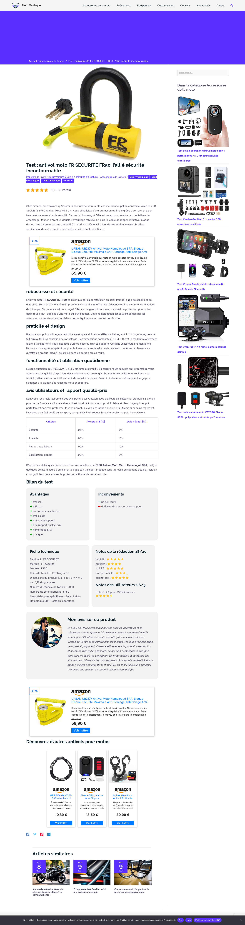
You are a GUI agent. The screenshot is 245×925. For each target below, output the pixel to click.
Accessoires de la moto (105, 5)
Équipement (150, 5)
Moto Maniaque (31, 5)
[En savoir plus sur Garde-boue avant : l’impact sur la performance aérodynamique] (132, 872)
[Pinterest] (41, 834)
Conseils (188, 5)
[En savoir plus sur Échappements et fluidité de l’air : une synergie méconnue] (91, 872)
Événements (131, 5)
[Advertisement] (122, 36)
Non (189, 920)
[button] (231, 5)
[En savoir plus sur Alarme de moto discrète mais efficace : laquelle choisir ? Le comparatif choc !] (51, 872)
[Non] (241, 920)
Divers (221, 5)
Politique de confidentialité (207, 920)
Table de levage (60, 180)
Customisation (170, 5)
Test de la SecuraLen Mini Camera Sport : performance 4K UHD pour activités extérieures (201, 156)
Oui (180, 920)
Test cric (78, 180)
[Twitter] (34, 834)
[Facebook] (27, 834)
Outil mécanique (37, 180)
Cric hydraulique (143, 176)
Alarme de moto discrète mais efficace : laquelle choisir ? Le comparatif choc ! (47, 892)
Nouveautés (205, 5)
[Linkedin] (48, 834)
